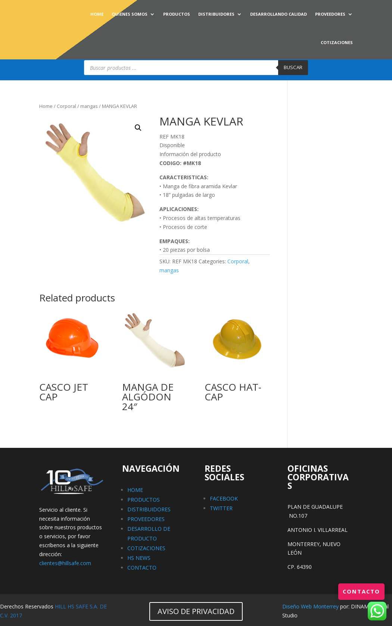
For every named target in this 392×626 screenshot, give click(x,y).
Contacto (360, 591)
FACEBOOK (224, 498)
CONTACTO (141, 567)
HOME (96, 14)
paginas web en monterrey (331, 615)
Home (46, 106)
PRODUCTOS (176, 14)
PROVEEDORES (330, 14)
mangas (89, 106)
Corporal (66, 106)
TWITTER (221, 508)
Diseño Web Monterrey (310, 606)
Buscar (293, 67)
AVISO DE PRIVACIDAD (196, 611)
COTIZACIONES (337, 42)
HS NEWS (138, 557)
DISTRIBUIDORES (216, 14)
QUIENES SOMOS (129, 14)
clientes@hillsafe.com (65, 563)
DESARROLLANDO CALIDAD (278, 14)
